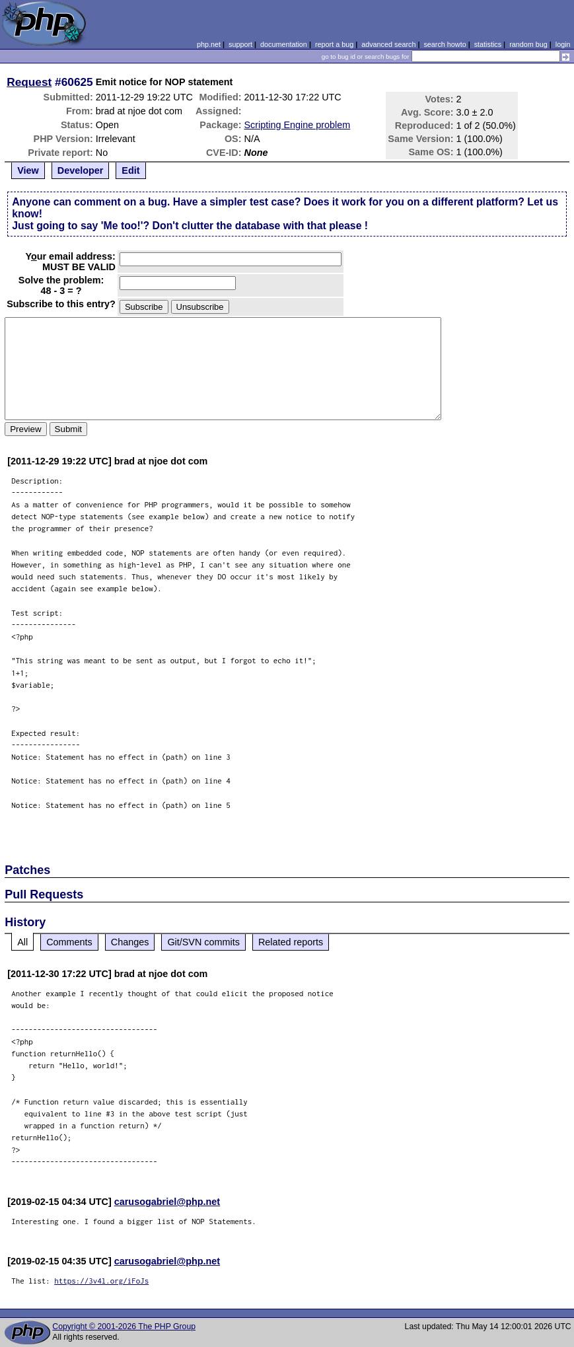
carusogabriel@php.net (167, 1201)
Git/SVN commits (203, 942)
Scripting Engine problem (297, 125)
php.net (209, 44)
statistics (487, 44)
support (240, 44)
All (22, 942)
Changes (130, 942)
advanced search (388, 44)
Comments (69, 942)
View (28, 170)
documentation (283, 44)
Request (29, 82)
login (563, 44)
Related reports (290, 942)
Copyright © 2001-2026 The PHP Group (124, 1326)
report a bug (334, 44)
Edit (130, 170)
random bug (528, 44)
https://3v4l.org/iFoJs (101, 1280)
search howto (444, 44)
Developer (80, 170)
